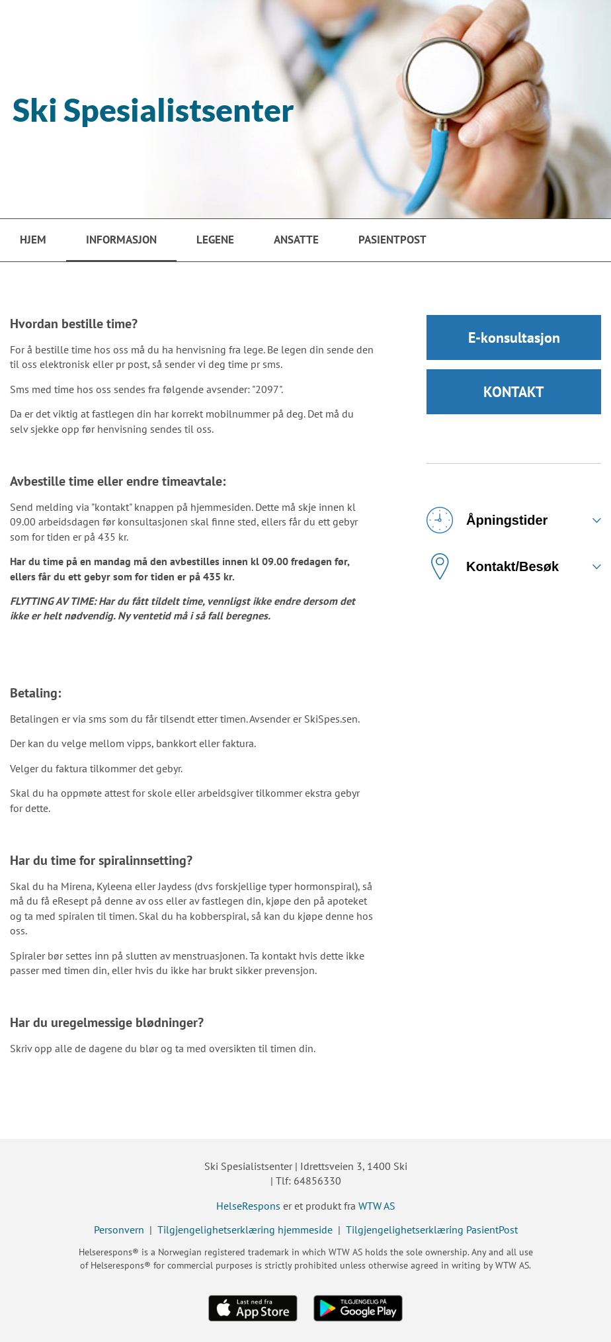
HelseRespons (248, 1205)
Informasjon (121, 239)
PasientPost (392, 239)
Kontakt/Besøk (493, 566)
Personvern (119, 1229)
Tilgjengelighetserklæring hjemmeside (245, 1229)
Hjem (33, 239)
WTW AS (376, 1205)
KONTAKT (513, 391)
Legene (215, 239)
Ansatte (296, 239)
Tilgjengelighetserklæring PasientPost (432, 1229)
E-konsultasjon (514, 337)
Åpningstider (487, 520)
